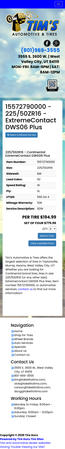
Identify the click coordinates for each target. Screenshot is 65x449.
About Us (20, 351)
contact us (25, 289)
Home (18, 331)
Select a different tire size (21, 134)
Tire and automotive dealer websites (25, 441)
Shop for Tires (23, 335)
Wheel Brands (23, 339)
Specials (20, 347)
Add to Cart (47, 236)
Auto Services (23, 343)
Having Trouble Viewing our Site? (22, 447)
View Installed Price (42, 243)
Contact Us (21, 355)
